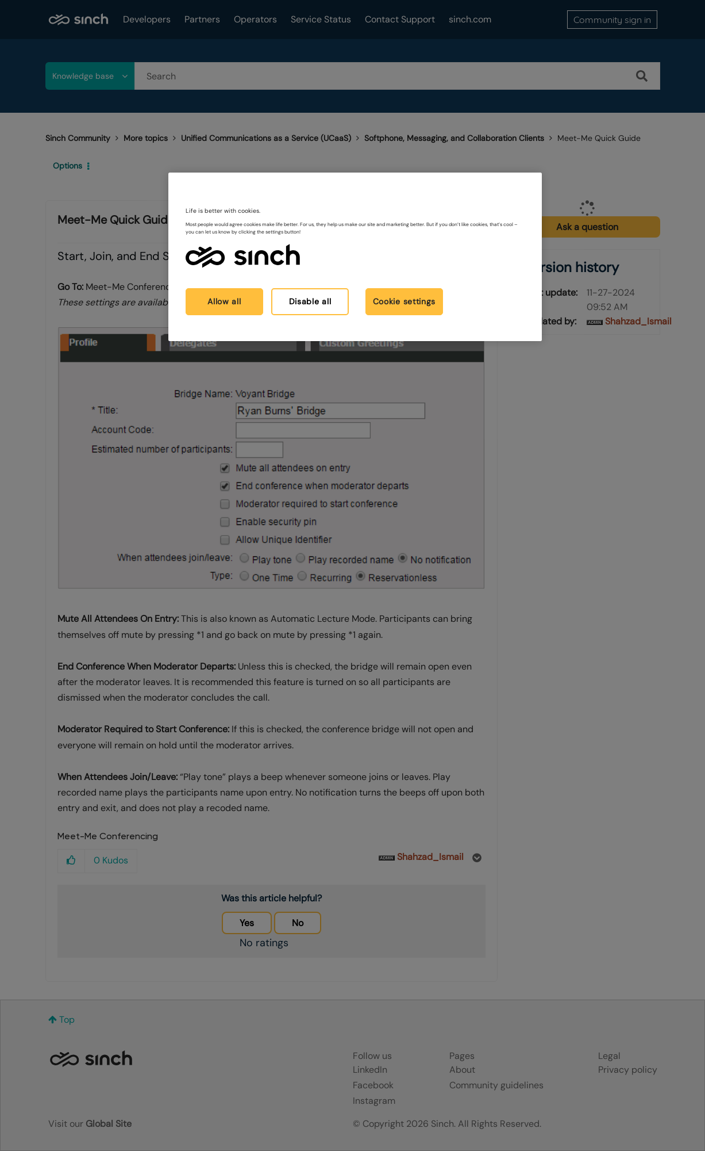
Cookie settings (404, 301)
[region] (355, 257)
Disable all (310, 301)
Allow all (224, 301)
